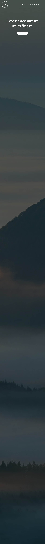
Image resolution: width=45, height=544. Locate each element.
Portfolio (22, 33)
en (22, 4)
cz (24, 4)
